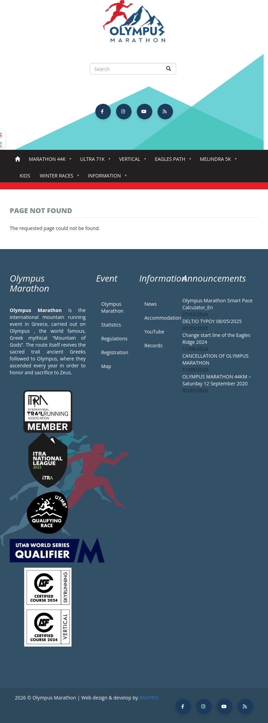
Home (17, 159)
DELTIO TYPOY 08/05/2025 (212, 321)
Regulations (114, 338)
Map (106, 366)
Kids (25, 175)
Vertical (131, 161)
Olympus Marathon (112, 307)
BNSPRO (148, 697)
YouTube (154, 331)
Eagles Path (171, 161)
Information (105, 177)
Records (153, 345)
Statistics (111, 324)
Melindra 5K (217, 161)
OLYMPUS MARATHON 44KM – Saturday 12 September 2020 (216, 380)
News (150, 304)
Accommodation (158, 317)
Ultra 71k (93, 161)
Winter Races (58, 177)
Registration (114, 352)
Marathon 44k (48, 161)
